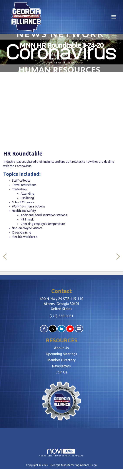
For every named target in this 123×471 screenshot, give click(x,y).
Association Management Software (61, 453)
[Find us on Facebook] (44, 329)
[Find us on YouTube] (70, 329)
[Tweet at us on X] (53, 329)
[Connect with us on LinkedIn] (61, 329)
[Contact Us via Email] (79, 329)
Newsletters (61, 366)
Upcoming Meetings (61, 354)
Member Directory (61, 360)
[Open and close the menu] (83, 17)
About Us (61, 348)
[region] (118, 257)
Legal (94, 464)
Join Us (61, 372)
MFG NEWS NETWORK (61, 62)
